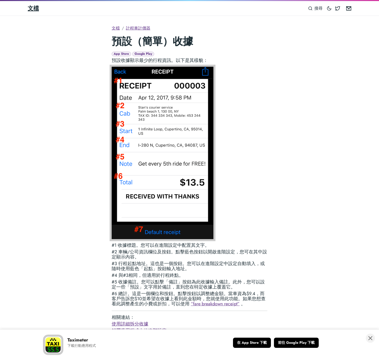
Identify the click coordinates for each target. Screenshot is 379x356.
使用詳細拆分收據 (130, 324)
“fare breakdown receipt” (215, 303)
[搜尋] (315, 8)
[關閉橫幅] (370, 338)
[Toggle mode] (329, 8)
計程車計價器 (138, 28)
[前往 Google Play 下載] (296, 343)
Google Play (143, 54)
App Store (121, 54)
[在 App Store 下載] (252, 343)
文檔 (33, 8)
